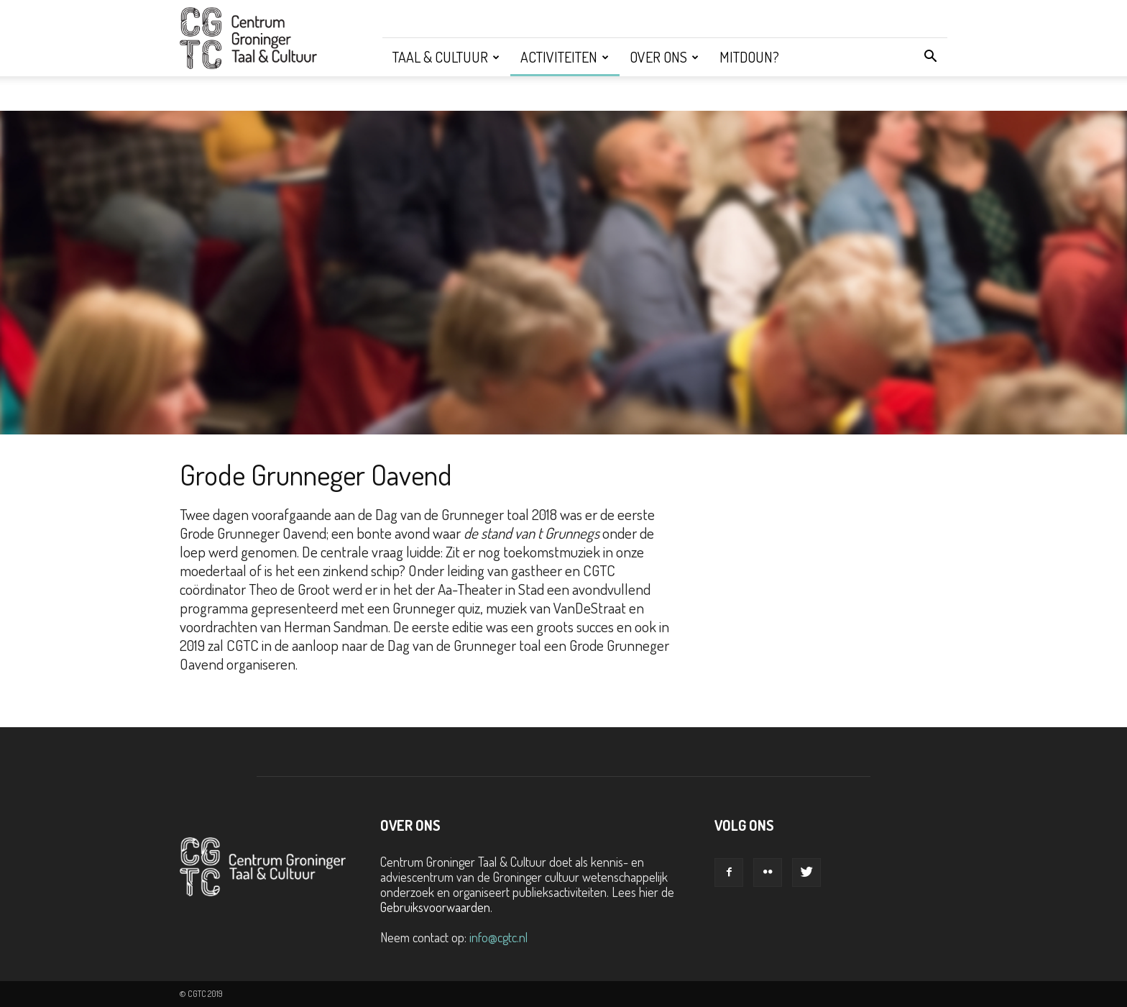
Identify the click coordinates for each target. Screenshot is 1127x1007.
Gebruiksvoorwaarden (435, 907)
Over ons (664, 56)
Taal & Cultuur (446, 56)
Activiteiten (564, 56)
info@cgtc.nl (498, 937)
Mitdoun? (749, 56)
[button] (930, 56)
